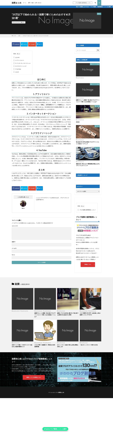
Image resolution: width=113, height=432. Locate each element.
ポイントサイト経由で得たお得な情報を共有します (67, 360)
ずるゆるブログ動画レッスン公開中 (55, 429)
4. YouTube (17, 69)
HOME (14, 35)
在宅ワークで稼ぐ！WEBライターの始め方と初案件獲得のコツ (22, 360)
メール (14, 248)
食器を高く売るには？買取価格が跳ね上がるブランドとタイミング (88, 164)
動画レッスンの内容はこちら (34, 392)
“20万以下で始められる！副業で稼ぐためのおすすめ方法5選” (36, 35)
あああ (77, 122)
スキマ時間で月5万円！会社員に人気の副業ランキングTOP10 (90, 328)
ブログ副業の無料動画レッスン (83, 2)
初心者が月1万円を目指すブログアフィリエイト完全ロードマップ (87, 142)
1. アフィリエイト (18, 60)
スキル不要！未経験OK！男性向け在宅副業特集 (44, 360)
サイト (13, 254)
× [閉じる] (69, 429)
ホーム (24, 2)
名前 (13, 241)
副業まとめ (16, 3)
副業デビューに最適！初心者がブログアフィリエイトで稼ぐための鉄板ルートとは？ (88, 100)
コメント (14, 225)
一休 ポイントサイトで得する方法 (89, 359)
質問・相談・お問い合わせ (34, 2)
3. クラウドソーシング (19, 66)
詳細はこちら (88, 264)
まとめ (16, 72)
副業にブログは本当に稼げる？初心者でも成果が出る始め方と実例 (67, 328)
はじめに (16, 57)
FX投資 (97, 106)
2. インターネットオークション (22, 63)
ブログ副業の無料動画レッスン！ (86, 210)
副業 (23, 22)
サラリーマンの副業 (95, 64)
